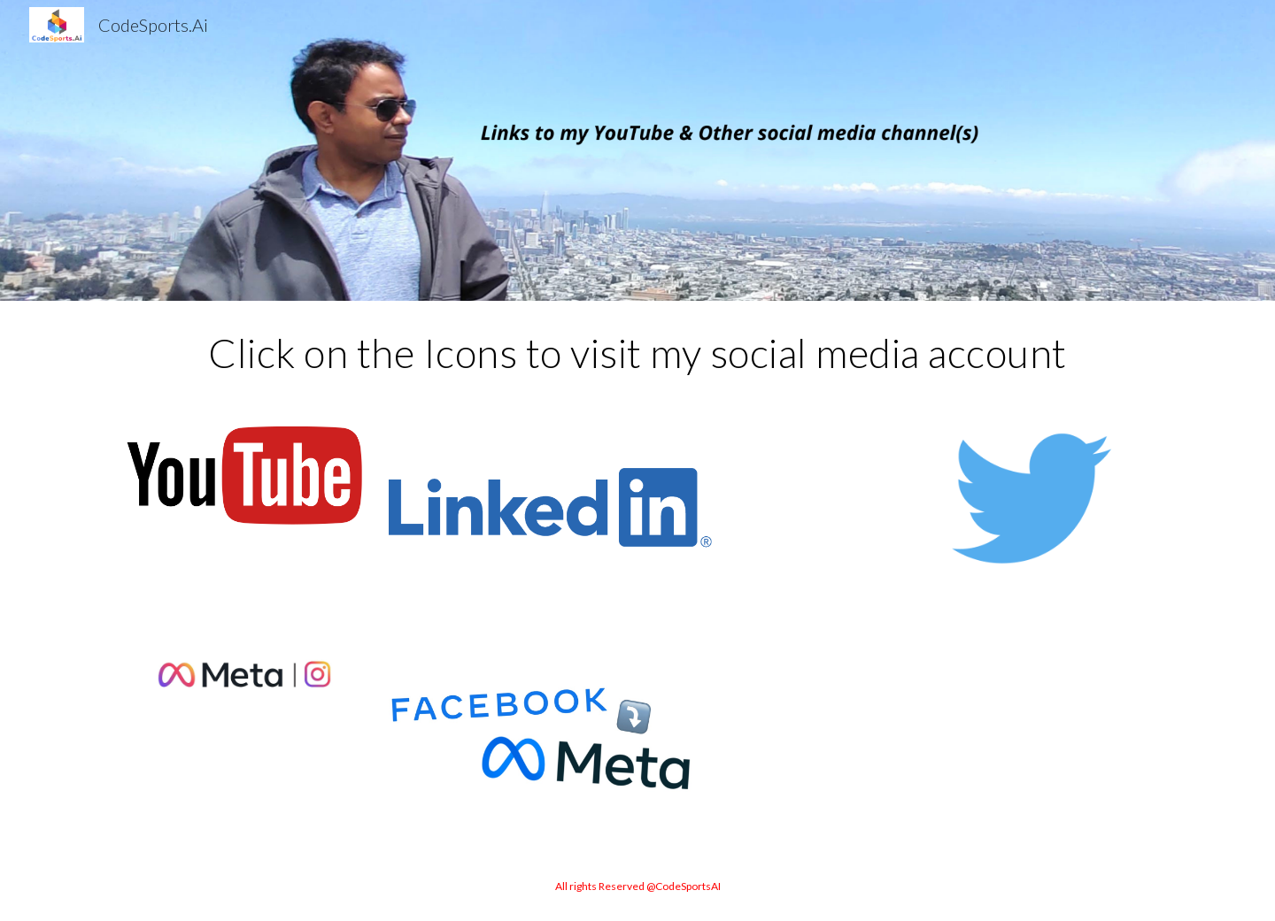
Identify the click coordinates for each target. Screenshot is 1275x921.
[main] (637, 353)
